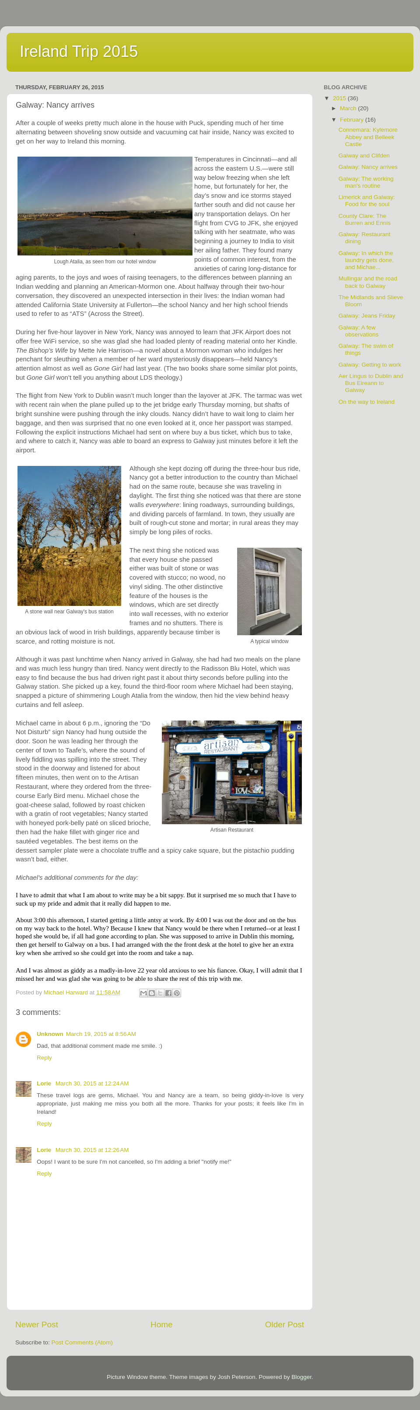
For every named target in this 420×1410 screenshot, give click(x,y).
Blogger (301, 1377)
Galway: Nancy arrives (368, 167)
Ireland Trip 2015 (79, 51)
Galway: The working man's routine (366, 182)
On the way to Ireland (367, 402)
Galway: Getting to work (370, 364)
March (349, 108)
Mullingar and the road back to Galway (368, 282)
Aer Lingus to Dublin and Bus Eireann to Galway (371, 383)
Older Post (284, 1324)
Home (161, 1324)
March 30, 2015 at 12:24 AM (92, 1083)
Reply (44, 1057)
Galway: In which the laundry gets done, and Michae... (366, 260)
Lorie (45, 1083)
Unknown (50, 1034)
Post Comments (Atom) (82, 1342)
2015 (340, 98)
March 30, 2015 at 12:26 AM (92, 1150)
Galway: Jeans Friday (367, 315)
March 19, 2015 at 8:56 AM (101, 1034)
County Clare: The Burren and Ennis (365, 219)
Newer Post (36, 1324)
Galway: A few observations (359, 331)
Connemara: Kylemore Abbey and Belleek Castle (368, 136)
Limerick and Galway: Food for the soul (367, 200)
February (352, 119)
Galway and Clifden (364, 155)
